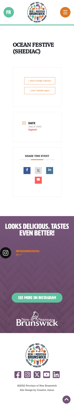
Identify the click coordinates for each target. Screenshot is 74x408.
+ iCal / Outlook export (40, 90)
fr (8, 12)
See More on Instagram (37, 297)
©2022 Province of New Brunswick (37, 385)
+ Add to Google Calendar (39, 80)
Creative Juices (45, 390)
